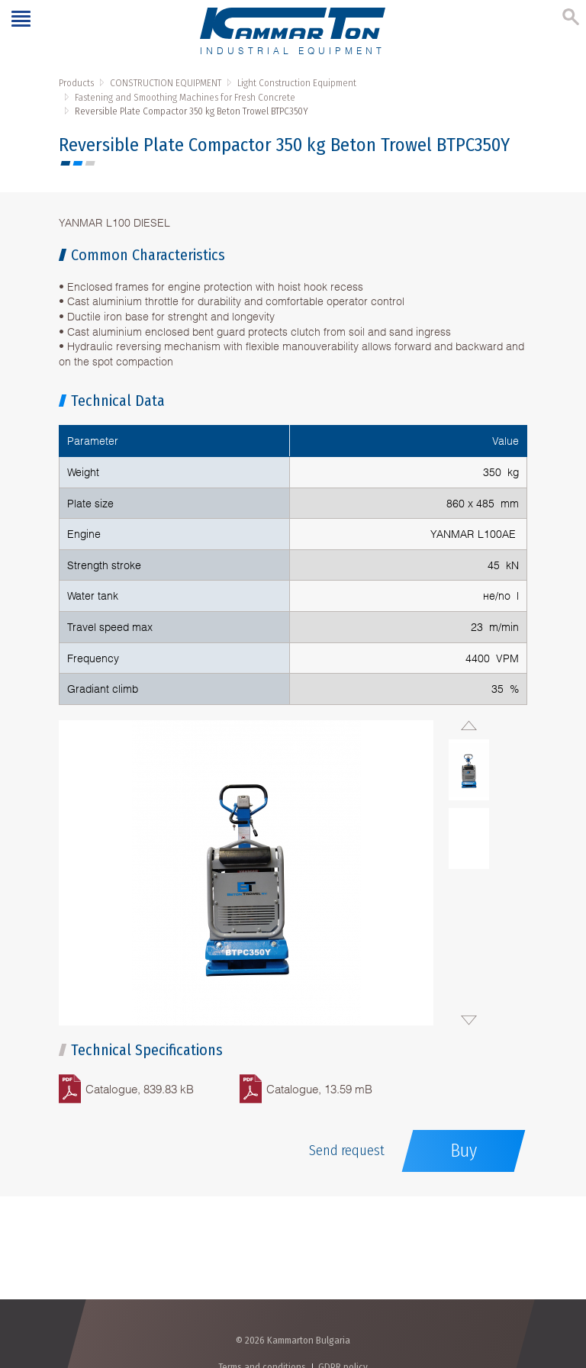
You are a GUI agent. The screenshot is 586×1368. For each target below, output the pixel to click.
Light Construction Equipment (296, 83)
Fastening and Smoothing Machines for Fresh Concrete (185, 97)
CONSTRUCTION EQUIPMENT (165, 83)
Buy (463, 1150)
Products (76, 83)
